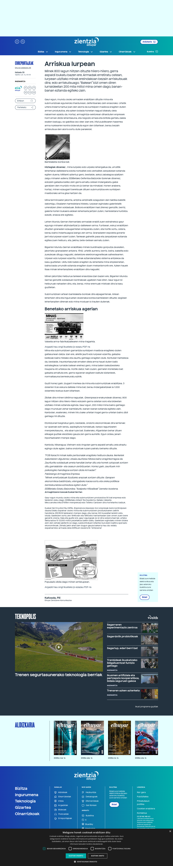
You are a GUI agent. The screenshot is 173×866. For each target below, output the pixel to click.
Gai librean (89, 805)
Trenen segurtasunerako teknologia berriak (58, 674)
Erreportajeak (24, 63)
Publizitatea (142, 796)
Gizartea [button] (106, 51)
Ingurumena (26, 794)
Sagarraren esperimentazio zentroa (122, 626)
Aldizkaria (149, 42)
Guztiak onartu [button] (76, 856)
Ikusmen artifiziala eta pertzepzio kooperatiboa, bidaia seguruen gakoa (123, 678)
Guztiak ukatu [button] (97, 856)
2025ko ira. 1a (113, 758)
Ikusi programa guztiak (146, 706)
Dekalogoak (89, 796)
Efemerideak (90, 801)
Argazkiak (61, 805)
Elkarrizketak (62, 796)
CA (30, 92)
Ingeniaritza (20, 81)
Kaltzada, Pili (19, 72)
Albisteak (60, 792)
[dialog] (86, 847)
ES (30, 88)
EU (26, 88)
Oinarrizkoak (27, 813)
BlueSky (87, 824)
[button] (17, 41)
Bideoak (60, 809)
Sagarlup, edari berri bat (122, 648)
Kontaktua (142, 813)
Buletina (152, 51)
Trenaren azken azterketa (123, 690)
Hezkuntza (89, 792)
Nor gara (141, 792)
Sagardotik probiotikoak (122, 636)
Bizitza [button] (43, 51)
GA (34, 92)
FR (34, 88)
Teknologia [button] (85, 51)
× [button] (170, 831)
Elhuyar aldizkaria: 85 (23, 68)
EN (26, 92)
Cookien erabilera (146, 808)
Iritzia (59, 801)
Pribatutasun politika (143, 803)
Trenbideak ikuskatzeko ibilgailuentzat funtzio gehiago (122, 662)
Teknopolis (25, 616)
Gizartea (23, 807)
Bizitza (21, 788)
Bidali (144, 597)
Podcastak (61, 814)
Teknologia (25, 801)
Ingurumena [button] (63, 51)
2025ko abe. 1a (86, 758)
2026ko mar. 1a (59, 758)
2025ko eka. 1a (140, 758)
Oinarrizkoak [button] (127, 51)
